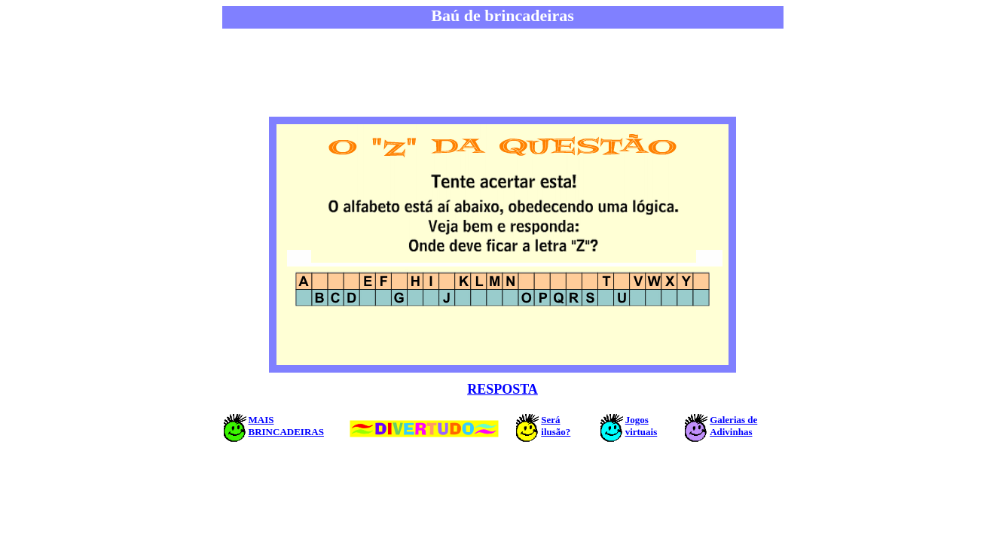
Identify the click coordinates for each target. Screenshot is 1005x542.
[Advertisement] (502, 74)
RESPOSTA (502, 389)
